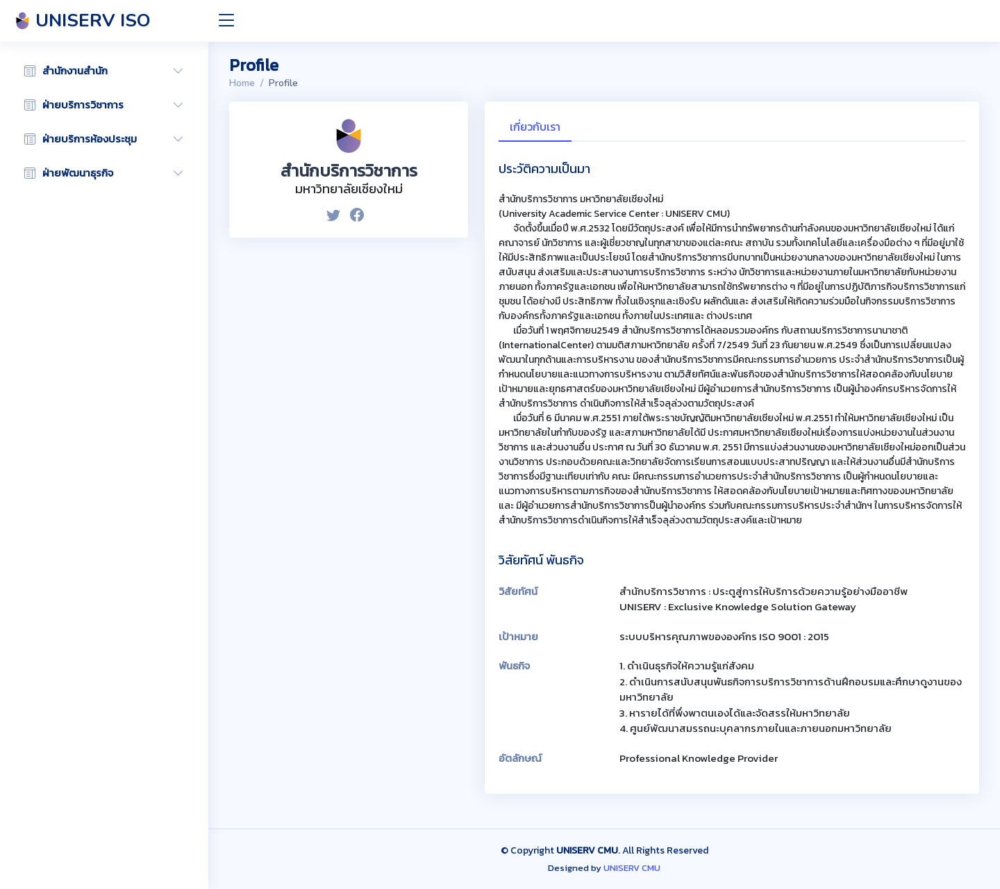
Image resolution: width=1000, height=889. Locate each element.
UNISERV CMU (631, 867)
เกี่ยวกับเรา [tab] (535, 126)
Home (242, 83)
